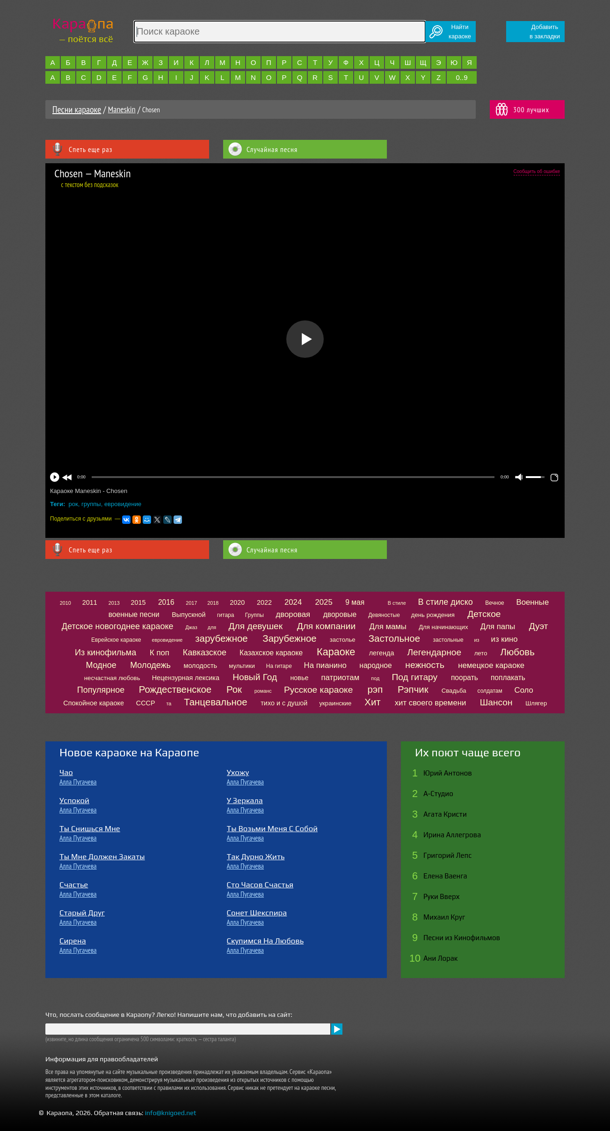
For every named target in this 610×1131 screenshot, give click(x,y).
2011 (89, 602)
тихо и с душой (284, 703)
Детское (484, 614)
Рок (234, 689)
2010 (65, 603)
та (168, 703)
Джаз (191, 627)
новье (299, 678)
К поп (159, 652)
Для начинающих (443, 627)
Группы (254, 615)
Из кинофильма (105, 652)
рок (73, 503)
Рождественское (175, 689)
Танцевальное (215, 702)
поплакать (508, 678)
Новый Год (254, 677)
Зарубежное (289, 638)
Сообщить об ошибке (537, 171)
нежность (424, 665)
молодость (201, 665)
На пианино (325, 665)
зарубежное (221, 638)
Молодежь (150, 665)
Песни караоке (76, 109)
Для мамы (387, 626)
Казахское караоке (271, 653)
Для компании (326, 626)
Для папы (497, 626)
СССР (145, 703)
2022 (264, 602)
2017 (191, 603)
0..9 (461, 77)
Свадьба (454, 690)
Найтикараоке (460, 31)
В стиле (397, 603)
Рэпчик (413, 689)
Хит (372, 702)
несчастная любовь (112, 678)
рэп (375, 689)
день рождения (433, 614)
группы (91, 503)
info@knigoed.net (170, 1112)
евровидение (122, 503)
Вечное (494, 603)
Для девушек (256, 626)
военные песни (134, 614)
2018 (212, 603)
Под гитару (415, 677)
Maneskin (122, 109)
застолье (343, 639)
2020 (237, 602)
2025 (323, 602)
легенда (381, 653)
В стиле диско (445, 602)
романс (263, 691)
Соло (524, 690)
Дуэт (538, 626)
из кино (504, 639)
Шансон (496, 702)
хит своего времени (430, 702)
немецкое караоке (491, 665)
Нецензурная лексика (185, 678)
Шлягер (536, 703)
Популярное (101, 690)
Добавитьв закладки (545, 31)
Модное (101, 665)
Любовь (518, 652)
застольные (448, 640)
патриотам (340, 677)
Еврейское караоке (116, 640)
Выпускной (188, 614)
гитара (225, 615)
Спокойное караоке (93, 703)
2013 (114, 603)
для (212, 627)
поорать (464, 678)
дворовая (293, 614)
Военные (532, 602)
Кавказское (204, 652)
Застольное (394, 638)
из (476, 640)
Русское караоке (318, 690)
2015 (138, 602)
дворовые (339, 614)
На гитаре (279, 666)
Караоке (336, 652)
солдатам (490, 691)
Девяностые (384, 615)
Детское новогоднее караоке (118, 626)
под (375, 678)
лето (480, 653)
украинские (335, 703)
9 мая (354, 602)
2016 (166, 602)
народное (375, 665)
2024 (293, 602)
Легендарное (434, 652)
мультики (242, 665)
